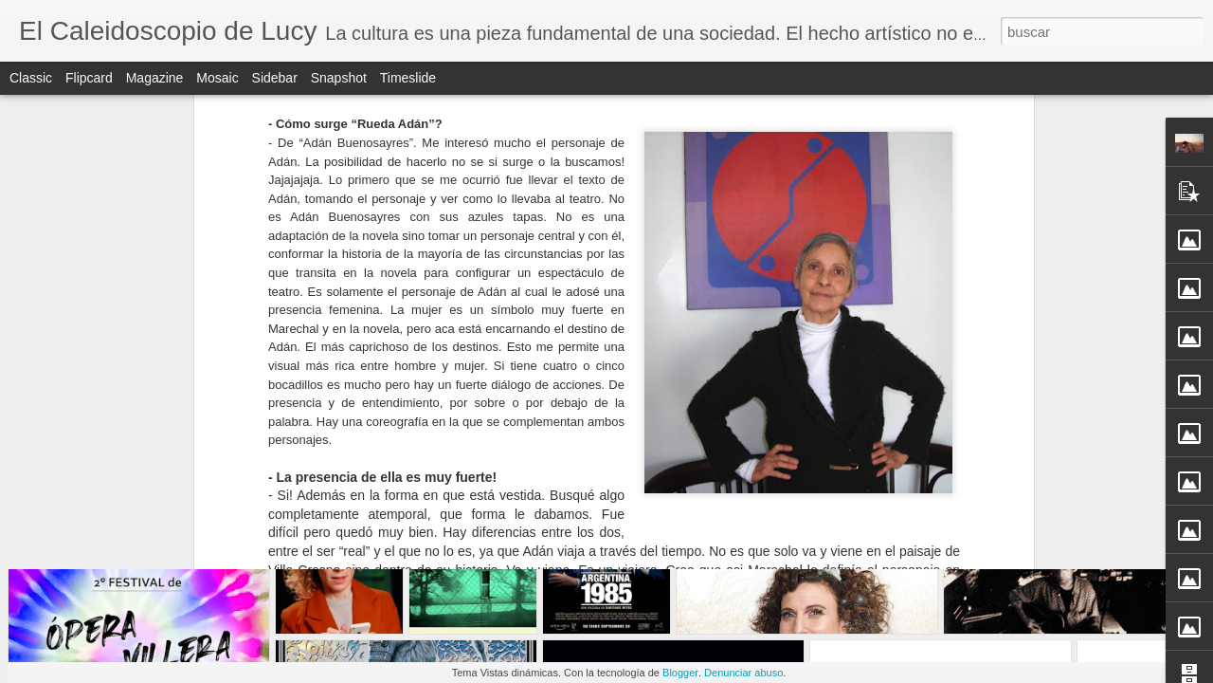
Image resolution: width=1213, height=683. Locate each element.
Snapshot (339, 77)
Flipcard (89, 77)
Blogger (680, 672)
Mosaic (217, 77)
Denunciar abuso (743, 672)
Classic (30, 77)
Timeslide (408, 77)
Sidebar (275, 77)
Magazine (155, 77)
